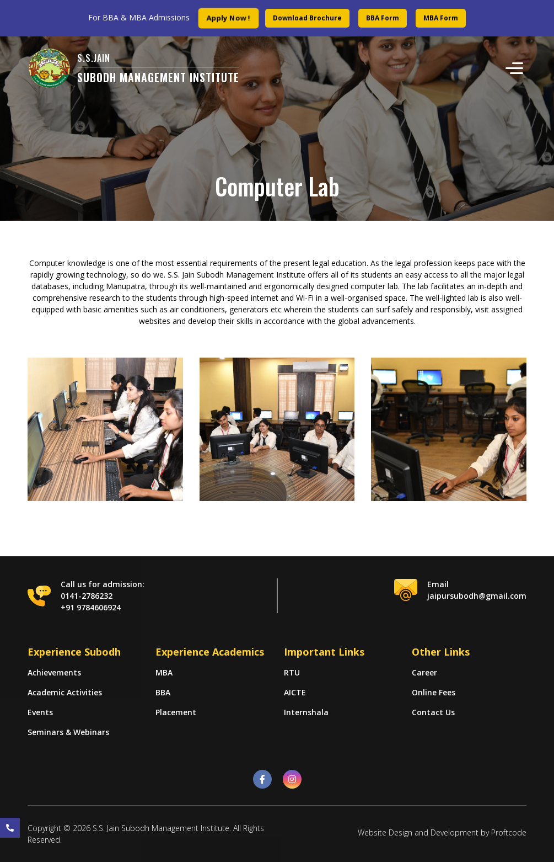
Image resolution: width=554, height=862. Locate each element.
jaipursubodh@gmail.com (476, 595)
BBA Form (382, 18)
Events (40, 712)
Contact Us (433, 712)
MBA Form (440, 18)
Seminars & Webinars (68, 732)
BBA (162, 692)
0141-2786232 (86, 595)
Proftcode (508, 832)
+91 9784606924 (91, 607)
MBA (164, 672)
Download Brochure (307, 18)
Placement (175, 712)
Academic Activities (65, 692)
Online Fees (433, 692)
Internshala (306, 712)
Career (424, 672)
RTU (292, 672)
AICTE (295, 692)
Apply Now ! (228, 18)
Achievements (54, 672)
